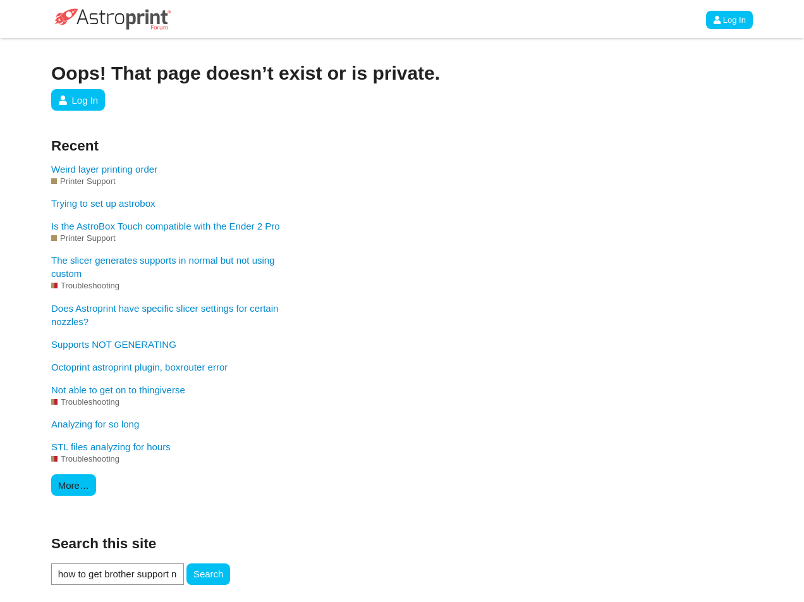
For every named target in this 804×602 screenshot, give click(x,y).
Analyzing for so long (95, 424)
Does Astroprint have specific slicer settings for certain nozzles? (164, 315)
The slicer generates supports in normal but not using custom (163, 267)
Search (208, 573)
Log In (729, 20)
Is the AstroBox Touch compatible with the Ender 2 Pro (165, 226)
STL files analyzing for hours (111, 446)
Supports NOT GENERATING (113, 344)
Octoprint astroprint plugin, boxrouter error (139, 367)
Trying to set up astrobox (103, 203)
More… (73, 485)
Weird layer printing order (104, 169)
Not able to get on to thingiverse (118, 389)
